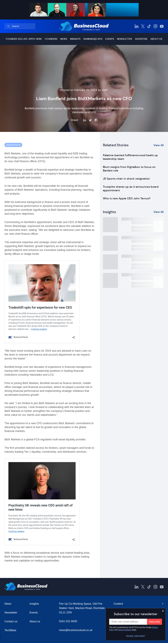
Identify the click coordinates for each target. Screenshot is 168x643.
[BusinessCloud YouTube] (162, 26)
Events (109, 38)
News (63, 38)
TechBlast (10, 630)
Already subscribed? (135, 636)
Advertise (141, 38)
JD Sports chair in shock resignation (126, 178)
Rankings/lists (92, 38)
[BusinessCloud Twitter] (143, 26)
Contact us (10, 621)
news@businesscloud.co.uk (75, 630)
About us (156, 38)
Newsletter (124, 38)
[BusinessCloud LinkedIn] (136, 26)
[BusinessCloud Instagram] (155, 26)
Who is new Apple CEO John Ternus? (126, 198)
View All (158, 145)
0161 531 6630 (68, 621)
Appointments (13, 145)
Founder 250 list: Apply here (24, 38)
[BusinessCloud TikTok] (149, 26)
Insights (75, 38)
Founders (51, 38)
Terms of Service (124, 630)
